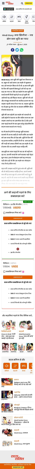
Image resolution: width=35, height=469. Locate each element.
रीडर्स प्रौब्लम (26, 22)
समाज (16, 380)
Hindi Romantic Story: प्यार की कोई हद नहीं (26, 336)
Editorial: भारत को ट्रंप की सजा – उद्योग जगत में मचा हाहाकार (16, 397)
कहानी (11, 21)
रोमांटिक (13, 352)
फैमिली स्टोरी (6, 331)
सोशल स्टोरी (18, 417)
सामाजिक (5, 352)
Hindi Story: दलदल (21, 433)
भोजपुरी (17, 405)
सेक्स (19, 21)
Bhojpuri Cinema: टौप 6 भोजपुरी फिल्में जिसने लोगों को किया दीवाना (17, 410)
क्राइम (21, 352)
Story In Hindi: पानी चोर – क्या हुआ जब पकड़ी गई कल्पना (8, 336)
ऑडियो (4, 21)
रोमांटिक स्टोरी (17, 30)
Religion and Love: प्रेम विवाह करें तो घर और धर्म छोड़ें (16, 384)
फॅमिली (29, 352)
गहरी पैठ (17, 392)
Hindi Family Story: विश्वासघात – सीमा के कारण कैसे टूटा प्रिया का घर (15, 422)
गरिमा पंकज (12, 44)
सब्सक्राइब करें (17, 218)
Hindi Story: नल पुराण (22, 444)
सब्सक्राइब (28, 3)
